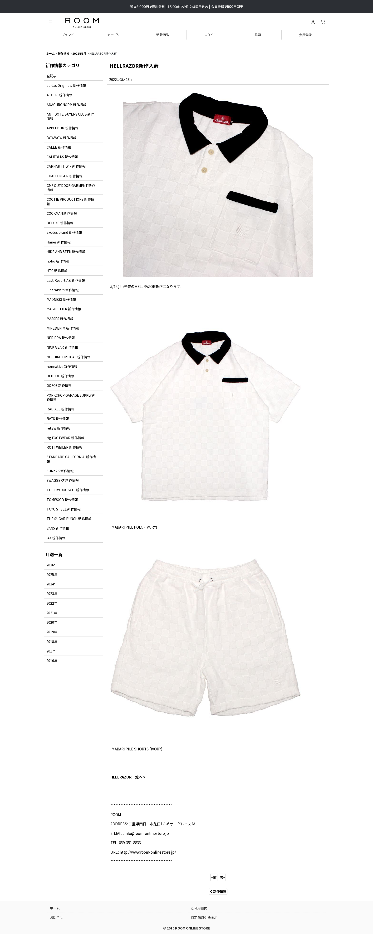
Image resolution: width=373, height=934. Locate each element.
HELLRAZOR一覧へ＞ (128, 776)
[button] (50, 22)
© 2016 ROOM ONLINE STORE (186, 928)
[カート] (322, 22)
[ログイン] (313, 22)
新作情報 (218, 891)
